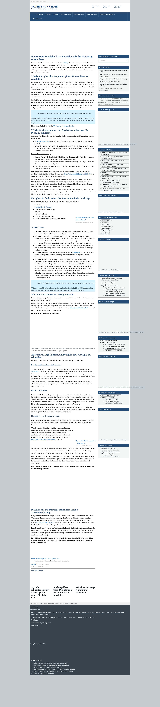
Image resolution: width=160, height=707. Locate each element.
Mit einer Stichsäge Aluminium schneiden (85, 590)
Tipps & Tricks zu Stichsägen (109, 286)
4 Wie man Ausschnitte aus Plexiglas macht (109, 81)
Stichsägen (104, 232)
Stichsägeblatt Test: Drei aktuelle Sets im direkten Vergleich (62, 591)
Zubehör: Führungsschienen (112, 401)
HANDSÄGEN (92, 14)
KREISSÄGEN (79, 14)
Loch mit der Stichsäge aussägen (114, 289)
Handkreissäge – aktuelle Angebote (111, 395)
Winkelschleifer (105, 220)
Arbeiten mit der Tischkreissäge (113, 350)
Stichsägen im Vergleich (108, 282)
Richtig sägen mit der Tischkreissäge (115, 344)
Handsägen (104, 234)
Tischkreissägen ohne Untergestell (114, 346)
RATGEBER (39, 14)
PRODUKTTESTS (52, 14)
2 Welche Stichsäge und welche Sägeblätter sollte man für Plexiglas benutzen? (113, 75)
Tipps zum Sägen (106, 230)
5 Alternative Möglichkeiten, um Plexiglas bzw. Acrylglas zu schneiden (113, 85)
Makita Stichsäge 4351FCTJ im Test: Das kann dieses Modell (50, 663)
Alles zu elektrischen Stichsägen (110, 280)
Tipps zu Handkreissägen (108, 397)
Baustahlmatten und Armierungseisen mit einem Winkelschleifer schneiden (54, 669)
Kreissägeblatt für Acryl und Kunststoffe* (44, 439)
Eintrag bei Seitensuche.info (38, 644)
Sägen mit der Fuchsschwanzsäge (110, 452)
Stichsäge (66, 63)
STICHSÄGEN (66, 14)
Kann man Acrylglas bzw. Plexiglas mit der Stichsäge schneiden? (51, 665)
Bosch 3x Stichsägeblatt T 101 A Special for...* (45, 559)
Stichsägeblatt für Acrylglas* (45, 522)
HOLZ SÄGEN (37, 19)
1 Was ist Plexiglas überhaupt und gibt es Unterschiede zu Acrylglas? (113, 71)
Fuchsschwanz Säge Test (108, 448)
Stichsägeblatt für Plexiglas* (43, 207)
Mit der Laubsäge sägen (108, 454)
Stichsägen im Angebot (107, 284)
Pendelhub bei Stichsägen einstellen (115, 295)
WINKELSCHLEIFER (107, 14)
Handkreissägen (105, 224)
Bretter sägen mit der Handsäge (110, 450)
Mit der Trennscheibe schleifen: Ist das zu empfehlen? (48, 667)
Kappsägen (104, 222)
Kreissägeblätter (105, 226)
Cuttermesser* (76, 252)
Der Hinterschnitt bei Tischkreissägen (115, 348)
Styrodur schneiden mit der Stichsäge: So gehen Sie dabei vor (40, 592)
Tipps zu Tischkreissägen (108, 342)
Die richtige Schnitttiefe (111, 399)
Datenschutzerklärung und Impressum (40, 622)
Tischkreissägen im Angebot (109, 340)
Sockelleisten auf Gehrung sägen (110, 456)
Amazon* (34, 564)
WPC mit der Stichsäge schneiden (63, 126)
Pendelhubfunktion (43, 141)
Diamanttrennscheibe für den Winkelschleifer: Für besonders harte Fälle (53, 671)
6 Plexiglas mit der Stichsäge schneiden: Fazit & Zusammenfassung (110, 89)
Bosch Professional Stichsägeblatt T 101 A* (77, 174)
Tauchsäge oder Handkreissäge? (113, 403)
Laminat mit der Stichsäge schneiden (115, 293)
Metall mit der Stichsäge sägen (113, 291)
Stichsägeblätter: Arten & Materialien (111, 278)
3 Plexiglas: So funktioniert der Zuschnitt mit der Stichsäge (113, 79)
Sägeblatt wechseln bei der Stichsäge (115, 287)
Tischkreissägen (105, 228)
